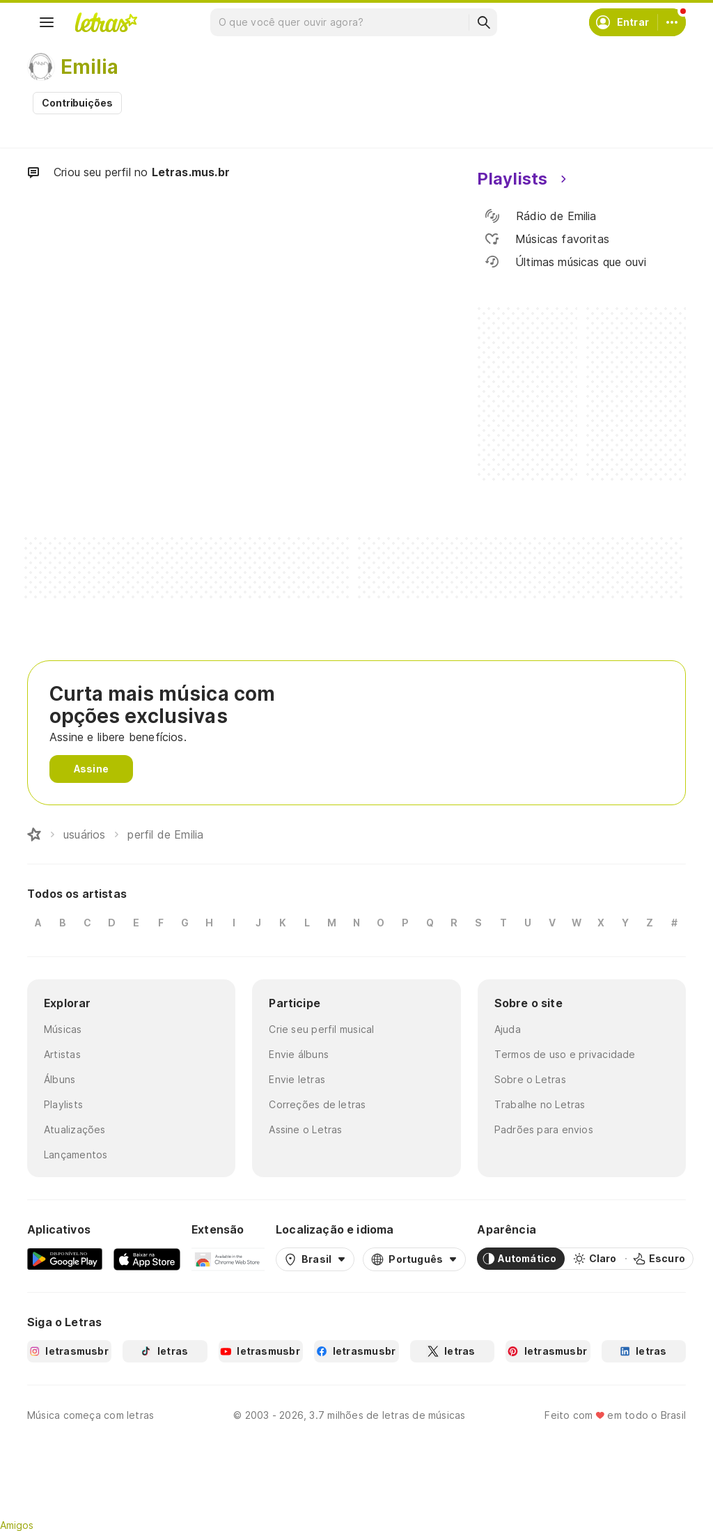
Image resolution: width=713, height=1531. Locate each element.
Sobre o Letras (530, 1079)
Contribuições (77, 103)
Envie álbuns (299, 1054)
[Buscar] (483, 22)
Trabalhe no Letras (540, 1104)
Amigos (16, 1525)
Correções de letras (317, 1104)
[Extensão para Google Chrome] (228, 1259)
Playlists (63, 1104)
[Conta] (672, 22)
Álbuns (59, 1079)
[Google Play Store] (64, 1259)
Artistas (62, 1054)
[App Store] (146, 1259)
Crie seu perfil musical (321, 1029)
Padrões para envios (543, 1129)
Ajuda (507, 1029)
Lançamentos (75, 1154)
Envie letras (297, 1079)
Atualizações (75, 1129)
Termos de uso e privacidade (565, 1054)
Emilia (89, 67)
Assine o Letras (305, 1129)
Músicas (63, 1029)
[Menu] (46, 22)
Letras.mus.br (191, 172)
